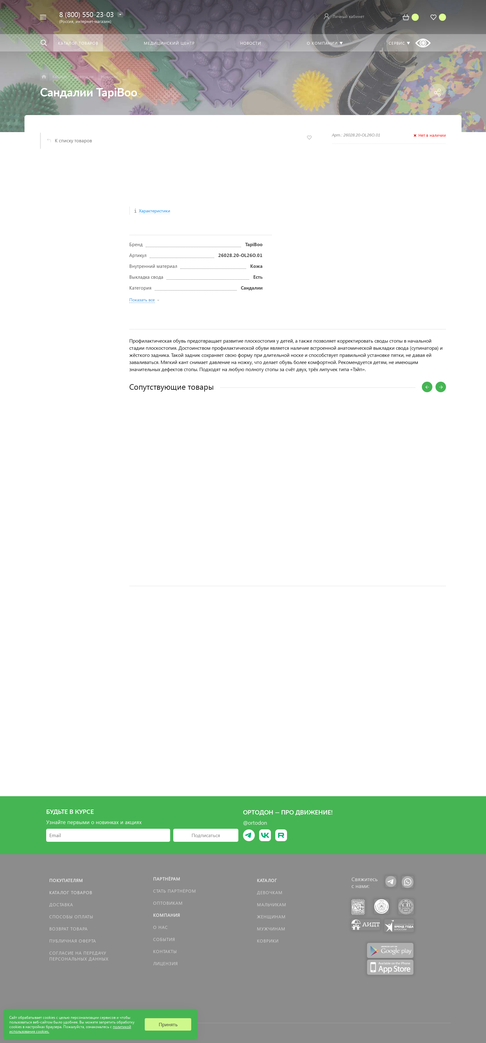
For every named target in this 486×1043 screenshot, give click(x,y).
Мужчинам (271, 929)
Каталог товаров (70, 892)
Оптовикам (168, 903)
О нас (160, 927)
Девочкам (270, 892)
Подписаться (206, 835)
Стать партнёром (174, 891)
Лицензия (165, 963)
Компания (166, 915)
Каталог (267, 880)
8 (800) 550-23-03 (86, 14)
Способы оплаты (71, 917)
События (164, 939)
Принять (168, 1024)
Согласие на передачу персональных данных (78, 956)
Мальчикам (271, 905)
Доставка (61, 905)
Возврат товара (68, 929)
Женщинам (271, 917)
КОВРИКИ (268, 941)
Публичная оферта (72, 941)
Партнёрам (166, 879)
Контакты (165, 951)
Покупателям (66, 880)
